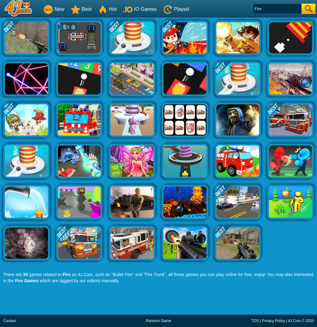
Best (81, 9)
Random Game (158, 321)
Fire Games (26, 280)
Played (176, 9)
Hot (107, 9)
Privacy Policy (273, 321)
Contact (9, 321)
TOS (255, 321)
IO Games (140, 9)
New (53, 9)
